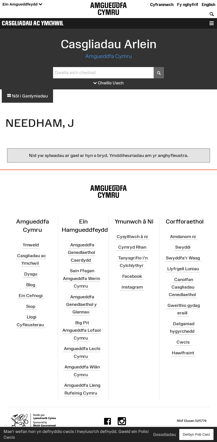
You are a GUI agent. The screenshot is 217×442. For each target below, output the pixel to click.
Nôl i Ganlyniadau (27, 95)
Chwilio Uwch (108, 83)
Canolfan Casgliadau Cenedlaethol (182, 287)
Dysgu (30, 274)
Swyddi (183, 247)
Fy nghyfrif (187, 4)
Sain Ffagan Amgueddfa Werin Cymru (81, 278)
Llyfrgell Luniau (183, 268)
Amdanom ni (183, 236)
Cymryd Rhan (132, 247)
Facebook (132, 276)
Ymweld (31, 244)
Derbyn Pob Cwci (196, 434)
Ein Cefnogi (31, 295)
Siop (30, 306)
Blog (30, 284)
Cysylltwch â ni (132, 236)
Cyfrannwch (161, 4)
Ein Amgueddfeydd (22, 4)
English (208, 4)
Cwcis (183, 342)
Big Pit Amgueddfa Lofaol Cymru (81, 330)
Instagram (132, 287)
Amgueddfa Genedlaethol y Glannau (81, 304)
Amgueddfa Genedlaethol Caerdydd (81, 252)
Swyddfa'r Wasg (183, 257)
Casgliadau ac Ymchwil (33, 23)
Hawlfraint (183, 352)
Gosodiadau (164, 434)
